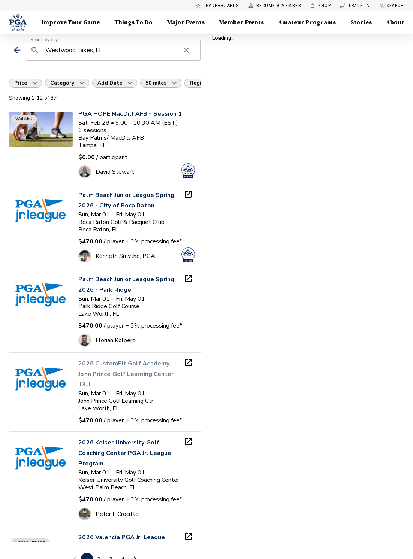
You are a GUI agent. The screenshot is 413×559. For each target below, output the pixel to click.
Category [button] (62, 82)
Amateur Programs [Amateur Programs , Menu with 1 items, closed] (307, 22)
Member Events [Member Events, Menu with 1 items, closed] (241, 22)
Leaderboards (217, 5)
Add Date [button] (109, 82)
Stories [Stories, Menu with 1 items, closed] (361, 22)
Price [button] (20, 82)
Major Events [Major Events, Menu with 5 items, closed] (186, 22)
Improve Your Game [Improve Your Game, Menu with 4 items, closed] (70, 22)
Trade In (355, 5)
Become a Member (274, 5)
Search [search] (391, 6)
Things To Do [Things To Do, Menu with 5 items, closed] (133, 22)
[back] (17, 50)
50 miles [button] (155, 82)
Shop (320, 5)
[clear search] (186, 50)
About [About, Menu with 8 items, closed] (395, 22)
